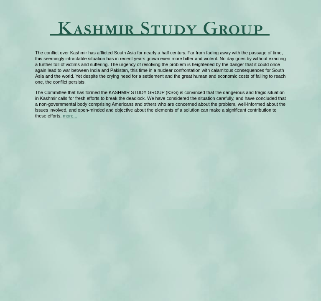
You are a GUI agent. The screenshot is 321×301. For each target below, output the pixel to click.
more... (70, 115)
